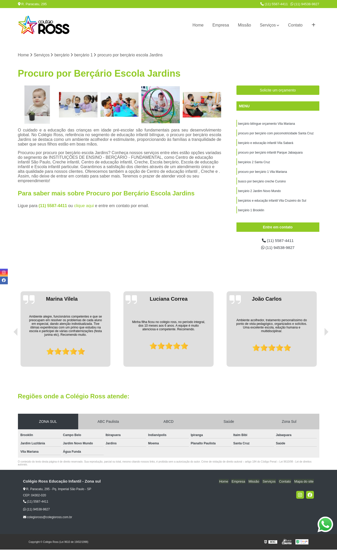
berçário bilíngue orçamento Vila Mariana (266, 124)
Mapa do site (304, 485)
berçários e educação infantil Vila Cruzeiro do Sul (272, 203)
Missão (244, 25)
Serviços (268, 25)
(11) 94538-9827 (304, 4)
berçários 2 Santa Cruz (254, 163)
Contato (295, 25)
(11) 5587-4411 (274, 4)
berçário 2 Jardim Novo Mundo (259, 193)
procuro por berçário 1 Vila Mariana (262, 173)
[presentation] (8, 355)
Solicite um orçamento (278, 90)
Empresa (220, 25)
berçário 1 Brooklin (251, 213)
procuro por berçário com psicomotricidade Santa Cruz (276, 134)
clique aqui (84, 206)
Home (198, 25)
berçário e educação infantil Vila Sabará (265, 144)
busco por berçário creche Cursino (262, 183)
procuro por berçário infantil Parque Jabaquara (270, 153)
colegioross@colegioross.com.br (47, 520)
